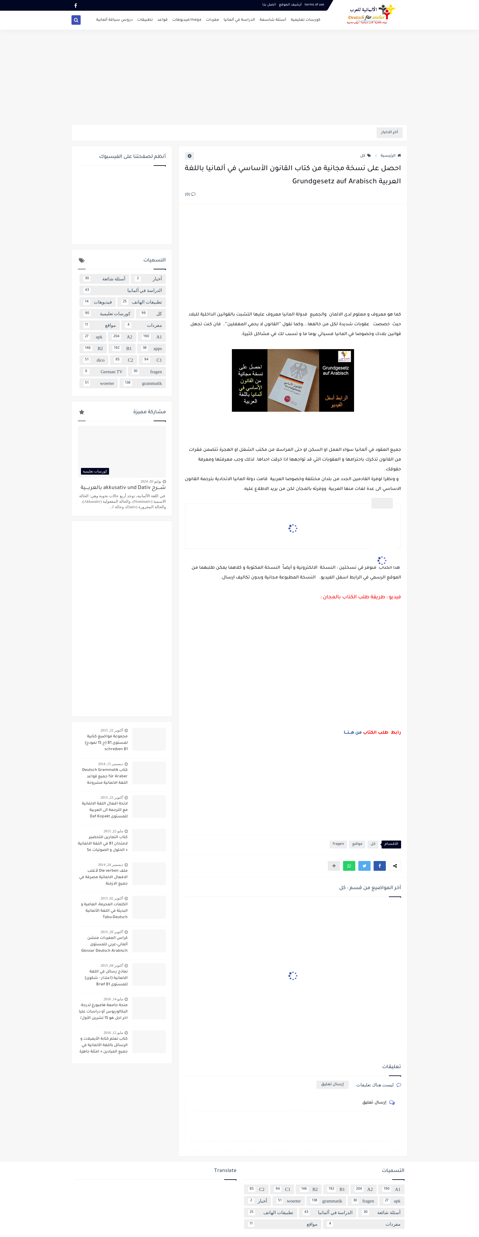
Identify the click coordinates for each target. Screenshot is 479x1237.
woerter (98, 383)
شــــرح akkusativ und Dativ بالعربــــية (123, 488)
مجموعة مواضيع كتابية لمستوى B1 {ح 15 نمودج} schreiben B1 (106, 743)
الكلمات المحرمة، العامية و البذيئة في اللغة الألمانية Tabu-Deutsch (104, 911)
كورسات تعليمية (305, 20)
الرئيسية (391, 156)
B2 (93, 348)
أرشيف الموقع (290, 5)
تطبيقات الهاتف (141, 302)
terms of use (314, 5)
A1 (152, 337)
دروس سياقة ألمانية (114, 20)
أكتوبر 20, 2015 (112, 932)
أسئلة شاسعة (273, 20)
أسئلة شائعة (104, 279)
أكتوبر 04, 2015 (112, 965)
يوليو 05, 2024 (151, 481)
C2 (123, 360)
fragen (338, 844)
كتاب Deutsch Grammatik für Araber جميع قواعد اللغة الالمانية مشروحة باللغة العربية (105, 777)
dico (93, 360)
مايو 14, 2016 (113, 999)
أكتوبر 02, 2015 (112, 898)
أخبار (148, 279)
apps (151, 348)
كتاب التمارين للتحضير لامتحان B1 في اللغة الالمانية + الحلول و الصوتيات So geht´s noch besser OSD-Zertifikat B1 (103, 844)
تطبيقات (145, 20)
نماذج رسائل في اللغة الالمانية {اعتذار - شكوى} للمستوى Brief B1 (106, 978)
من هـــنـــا (352, 733)
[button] (380, 866)
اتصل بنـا (269, 5)
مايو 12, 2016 (113, 1033)
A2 (122, 337)
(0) (190, 195)
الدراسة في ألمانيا (239, 20)
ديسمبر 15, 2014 (110, 764)
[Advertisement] (239, 77)
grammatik (142, 383)
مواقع (357, 844)
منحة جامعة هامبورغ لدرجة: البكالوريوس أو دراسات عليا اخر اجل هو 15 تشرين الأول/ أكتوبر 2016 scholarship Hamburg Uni (103, 1012)
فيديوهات (97, 302)
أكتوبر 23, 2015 (112, 797)
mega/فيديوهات (186, 20)
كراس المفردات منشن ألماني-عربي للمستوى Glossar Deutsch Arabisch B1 (104, 945)
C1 (152, 360)
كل (365, 156)
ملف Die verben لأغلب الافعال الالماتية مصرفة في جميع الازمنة (103, 877)
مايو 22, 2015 (113, 831)
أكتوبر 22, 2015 (112, 730)
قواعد (162, 20)
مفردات (212, 20)
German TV (102, 371)
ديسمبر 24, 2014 (110, 865)
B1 (122, 348)
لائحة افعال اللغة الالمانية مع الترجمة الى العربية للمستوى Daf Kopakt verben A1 (105, 811)
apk (92, 337)
